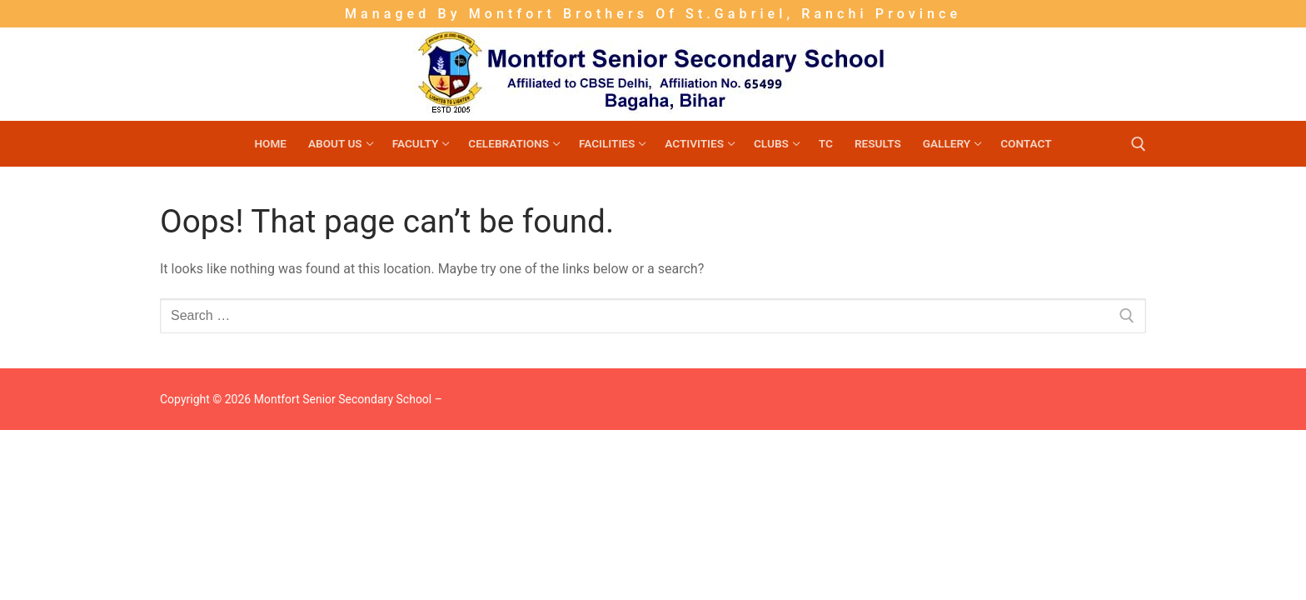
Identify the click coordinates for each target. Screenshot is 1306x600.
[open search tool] (1138, 144)
